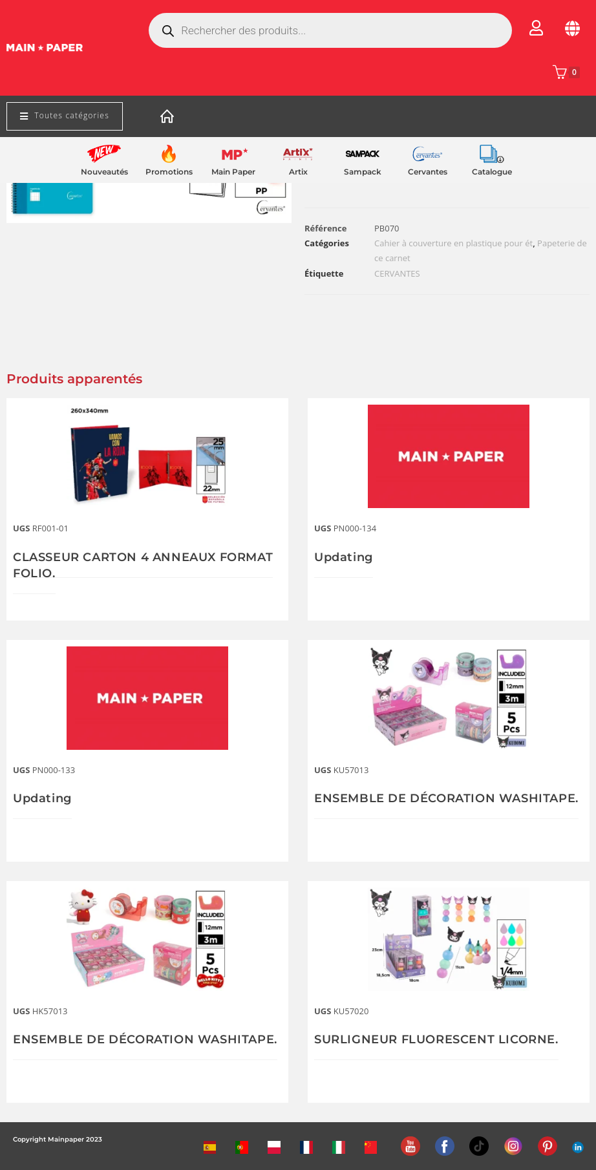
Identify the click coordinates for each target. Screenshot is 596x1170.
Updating (343, 557)
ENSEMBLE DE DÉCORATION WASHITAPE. (446, 798)
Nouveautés (104, 171)
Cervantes (427, 171)
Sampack (362, 171)
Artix (298, 171)
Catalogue (492, 171)
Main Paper (233, 171)
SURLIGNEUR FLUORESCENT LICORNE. (436, 1039)
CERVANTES (397, 273)
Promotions (169, 171)
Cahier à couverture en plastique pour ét (453, 243)
